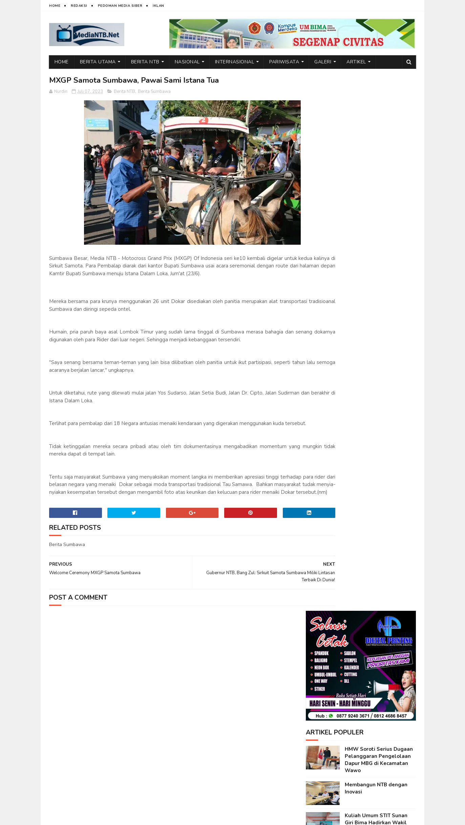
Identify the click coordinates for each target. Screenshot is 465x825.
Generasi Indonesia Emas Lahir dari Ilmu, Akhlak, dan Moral (379, 458)
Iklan (158, 5)
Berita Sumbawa (154, 92)
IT (88, 816)
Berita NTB (145, 62)
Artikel (356, 62)
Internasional (234, 62)
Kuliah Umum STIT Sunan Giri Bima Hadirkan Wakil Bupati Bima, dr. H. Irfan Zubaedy (376, 289)
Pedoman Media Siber (120, 5)
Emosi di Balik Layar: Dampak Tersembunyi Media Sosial (380, 489)
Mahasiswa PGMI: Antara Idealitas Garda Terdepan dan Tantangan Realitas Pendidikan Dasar (376, 325)
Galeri (323, 62)
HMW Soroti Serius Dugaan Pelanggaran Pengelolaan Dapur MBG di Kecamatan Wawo (379, 223)
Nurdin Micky (133, 816)
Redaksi (79, 5)
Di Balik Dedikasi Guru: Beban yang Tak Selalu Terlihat (373, 520)
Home (54, 5)
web (77, 816)
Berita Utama (98, 62)
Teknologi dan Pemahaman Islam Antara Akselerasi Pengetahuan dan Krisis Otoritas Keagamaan (379, 360)
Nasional (187, 62)
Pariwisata (284, 62)
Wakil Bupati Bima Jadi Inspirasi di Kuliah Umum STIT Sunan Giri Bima (375, 392)
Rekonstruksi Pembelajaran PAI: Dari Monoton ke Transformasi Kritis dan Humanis (379, 427)
